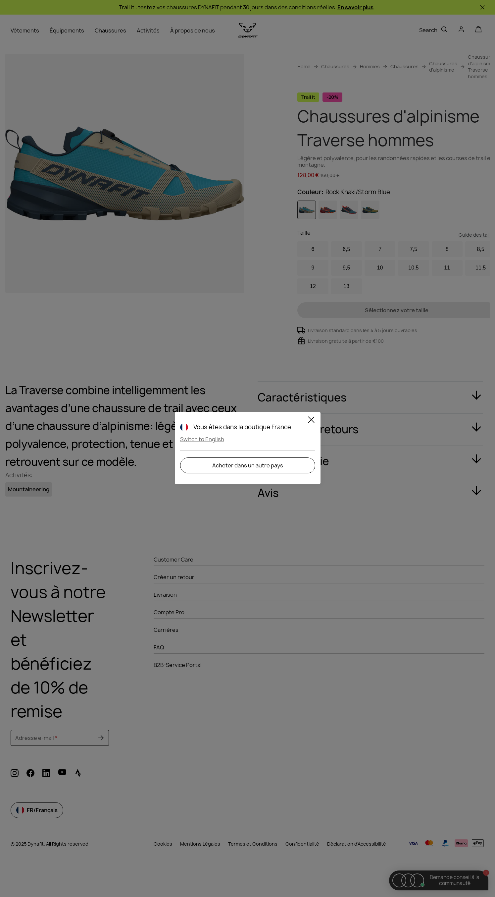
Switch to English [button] (202, 439)
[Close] (311, 420)
